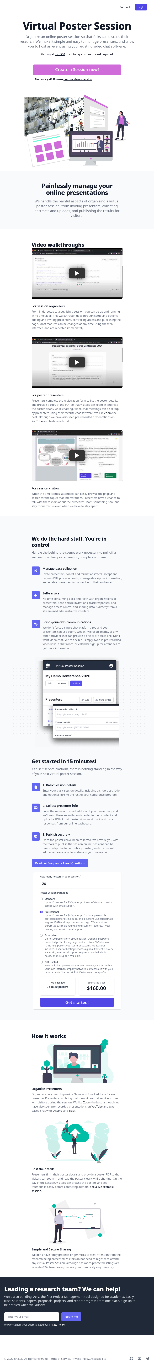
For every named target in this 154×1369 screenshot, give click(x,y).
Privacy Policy (80, 1359)
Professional (52, 912)
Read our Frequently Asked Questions (60, 863)
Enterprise (51, 935)
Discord (57, 1111)
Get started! (77, 1002)
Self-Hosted (51, 962)
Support (125, 7)
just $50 (60, 54)
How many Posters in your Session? (60, 876)
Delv (36, 1297)
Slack (72, 1111)
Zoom (108, 413)
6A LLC (18, 1359)
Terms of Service (59, 1359)
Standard (50, 898)
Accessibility (98, 1359)
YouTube (37, 421)
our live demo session (77, 79)
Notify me (71, 1317)
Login (141, 7)
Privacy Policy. (57, 1324)
